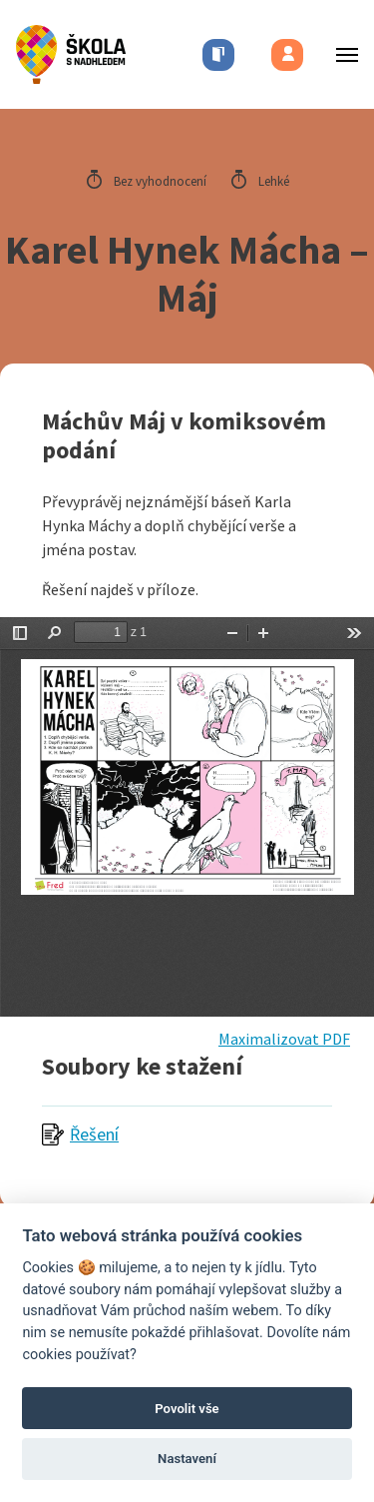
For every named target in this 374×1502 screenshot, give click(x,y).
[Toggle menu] (341, 54)
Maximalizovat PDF (284, 1039)
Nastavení (187, 1458)
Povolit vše (186, 1408)
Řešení (94, 1134)
